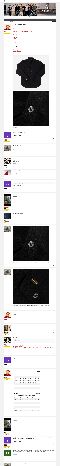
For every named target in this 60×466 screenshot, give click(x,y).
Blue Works (14, 38)
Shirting (6, 21)
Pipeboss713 (6, 331)
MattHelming (6, 457)
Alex (5, 31)
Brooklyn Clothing (15, 40)
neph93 (5, 344)
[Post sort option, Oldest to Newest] (50, 21)
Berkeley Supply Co (15, 50)
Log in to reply (53, 21)
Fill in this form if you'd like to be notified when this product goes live (22, 31)
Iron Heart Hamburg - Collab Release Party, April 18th (30, 16)
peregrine (5, 220)
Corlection (14, 36)
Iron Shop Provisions (15, 53)
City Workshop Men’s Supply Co (17, 51)
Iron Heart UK (15, 34)
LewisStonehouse (6, 207)
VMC (13, 47)
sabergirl (5, 139)
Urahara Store (15, 37)
